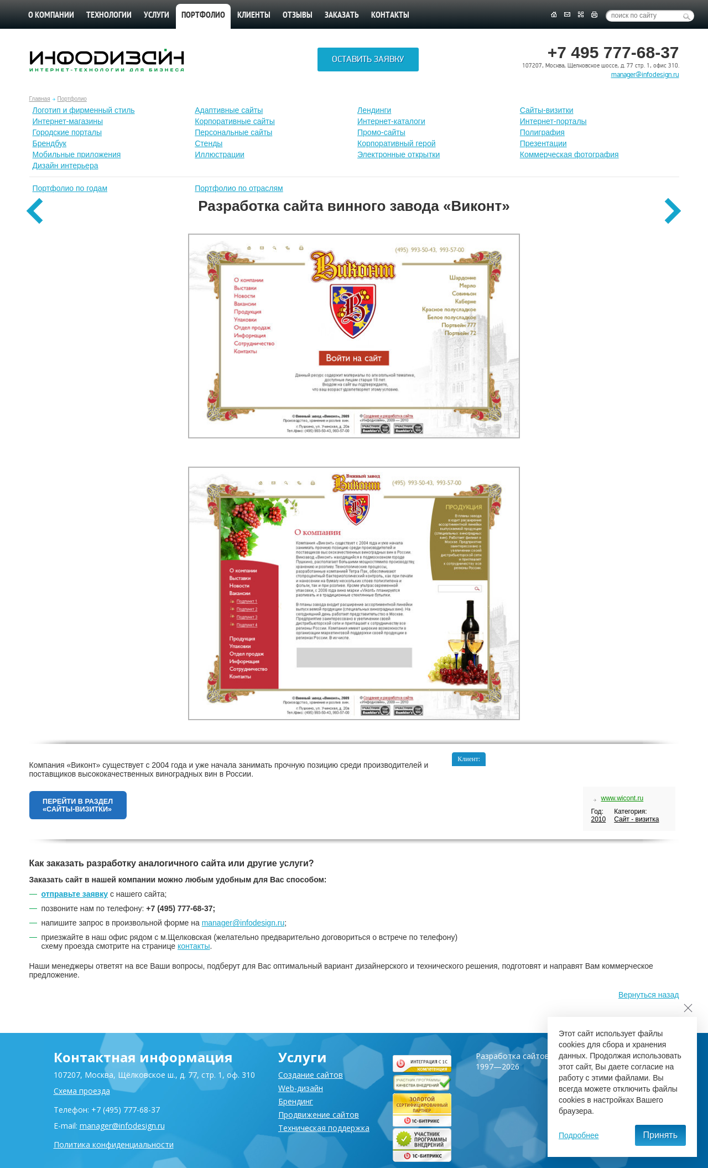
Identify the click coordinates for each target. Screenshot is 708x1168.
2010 (598, 819)
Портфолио (72, 99)
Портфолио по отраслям (239, 188)
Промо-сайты (381, 132)
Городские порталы (67, 132)
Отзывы (298, 15)
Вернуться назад (648, 1000)
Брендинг (295, 1101)
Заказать (342, 15)
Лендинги (374, 110)
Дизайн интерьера (65, 165)
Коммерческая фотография (569, 154)
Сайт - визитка (636, 819)
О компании (51, 15)
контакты (194, 952)
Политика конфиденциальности (114, 1144)
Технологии (109, 15)
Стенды (208, 143)
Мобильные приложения (77, 154)
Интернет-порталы (553, 121)
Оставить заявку (368, 61)
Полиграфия (542, 132)
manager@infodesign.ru (645, 74)
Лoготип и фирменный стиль (84, 110)
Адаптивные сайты (229, 110)
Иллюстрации (219, 154)
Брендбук (50, 143)
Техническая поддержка (323, 1128)
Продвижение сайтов (318, 1114)
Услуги (156, 15)
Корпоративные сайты (235, 121)
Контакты (390, 15)
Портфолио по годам (70, 188)
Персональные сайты (233, 132)
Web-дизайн (300, 1088)
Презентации (543, 143)
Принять (660, 1135)
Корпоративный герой (396, 143)
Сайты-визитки (547, 110)
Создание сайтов (310, 1074)
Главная (39, 99)
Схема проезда (82, 1091)
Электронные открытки (398, 154)
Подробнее (579, 1135)
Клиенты (253, 15)
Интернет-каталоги (391, 121)
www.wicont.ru (622, 798)
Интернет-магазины (68, 121)
